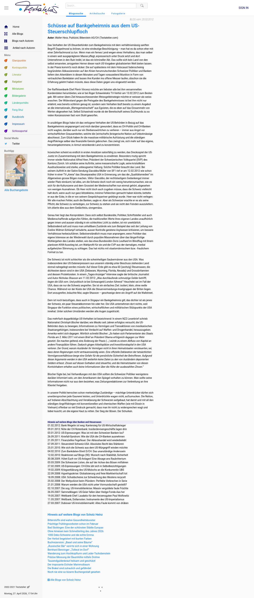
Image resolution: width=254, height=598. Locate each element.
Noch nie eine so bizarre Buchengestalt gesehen (74, 572)
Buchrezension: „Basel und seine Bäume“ (70, 542)
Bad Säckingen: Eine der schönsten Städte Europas (75, 527)
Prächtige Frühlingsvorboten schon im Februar (73, 523)
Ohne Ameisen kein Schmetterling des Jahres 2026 (76, 531)
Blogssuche (76, 13)
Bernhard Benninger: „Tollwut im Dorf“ (68, 549)
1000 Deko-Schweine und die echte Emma (71, 535)
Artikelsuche (97, 13)
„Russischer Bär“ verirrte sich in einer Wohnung (73, 546)
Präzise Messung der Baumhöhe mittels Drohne (74, 557)
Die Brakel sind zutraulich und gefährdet (69, 568)
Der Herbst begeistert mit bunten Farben (70, 538)
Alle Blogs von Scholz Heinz (64, 579)
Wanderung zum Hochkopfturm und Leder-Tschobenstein (79, 553)
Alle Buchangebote (16, 190)
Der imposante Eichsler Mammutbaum (69, 564)
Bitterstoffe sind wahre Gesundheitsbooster (71, 520)
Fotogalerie (118, 13)
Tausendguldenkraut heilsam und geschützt (71, 560)
